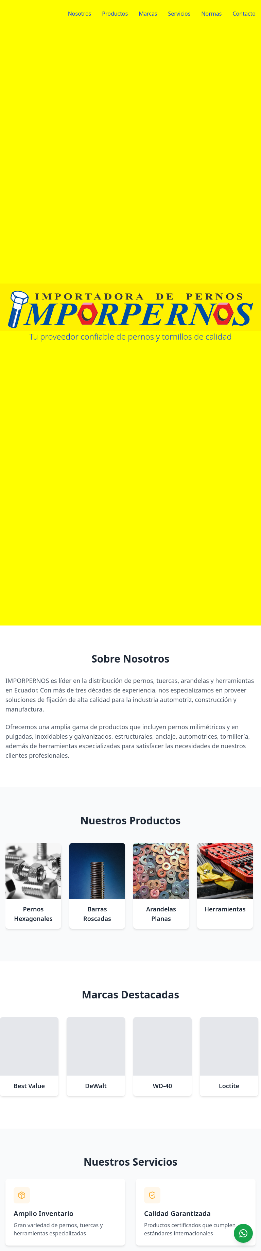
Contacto (244, 13)
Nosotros (79, 13)
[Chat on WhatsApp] (243, 1233)
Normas (211, 13)
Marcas (148, 13)
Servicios (179, 13)
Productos (115, 13)
